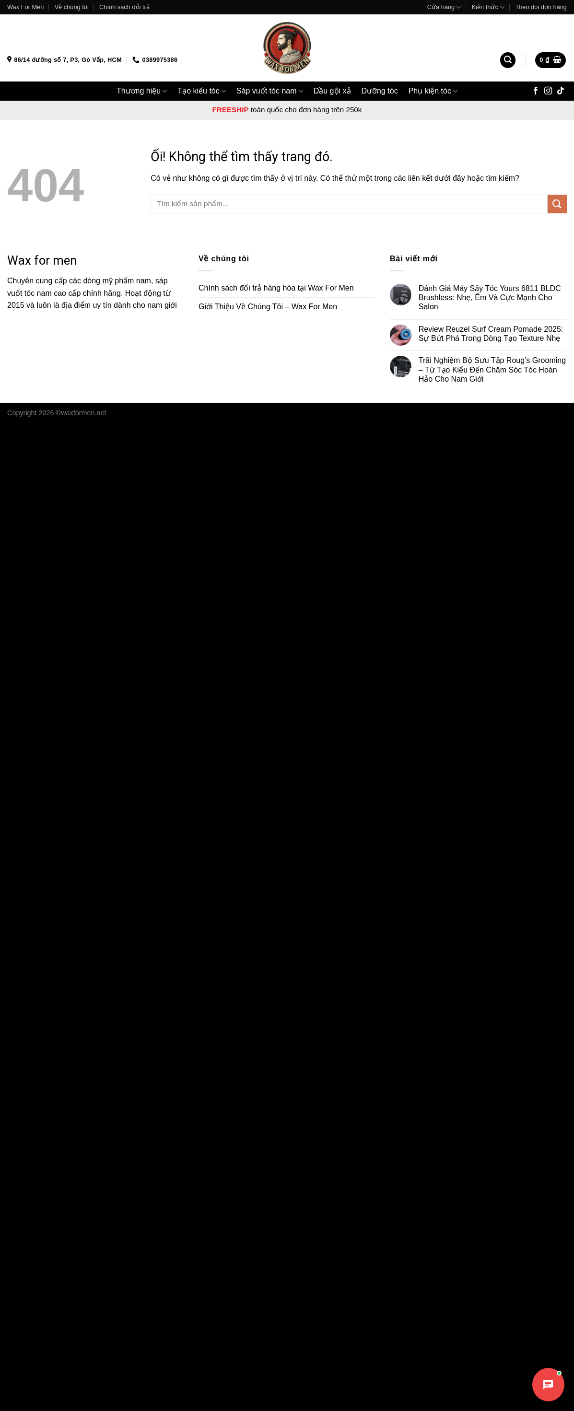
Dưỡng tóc (380, 91)
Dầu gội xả (332, 91)
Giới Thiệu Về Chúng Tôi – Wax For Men (268, 307)
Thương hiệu (142, 91)
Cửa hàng (444, 7)
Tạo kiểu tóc (201, 91)
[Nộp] (557, 204)
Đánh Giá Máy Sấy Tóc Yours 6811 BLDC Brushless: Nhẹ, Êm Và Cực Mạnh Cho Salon (490, 297)
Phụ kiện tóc (433, 91)
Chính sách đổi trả (124, 7)
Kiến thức (488, 7)
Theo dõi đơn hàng (541, 7)
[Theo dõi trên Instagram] (548, 91)
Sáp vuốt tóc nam (269, 91)
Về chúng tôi (72, 7)
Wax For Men (25, 7)
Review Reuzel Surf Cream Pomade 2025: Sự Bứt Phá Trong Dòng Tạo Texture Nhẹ (491, 333)
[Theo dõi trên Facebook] (535, 91)
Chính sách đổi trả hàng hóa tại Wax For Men (276, 288)
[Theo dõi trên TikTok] (560, 91)
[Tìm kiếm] (507, 60)
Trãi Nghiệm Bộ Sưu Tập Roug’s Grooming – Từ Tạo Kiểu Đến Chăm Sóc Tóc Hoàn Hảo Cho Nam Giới (492, 369)
